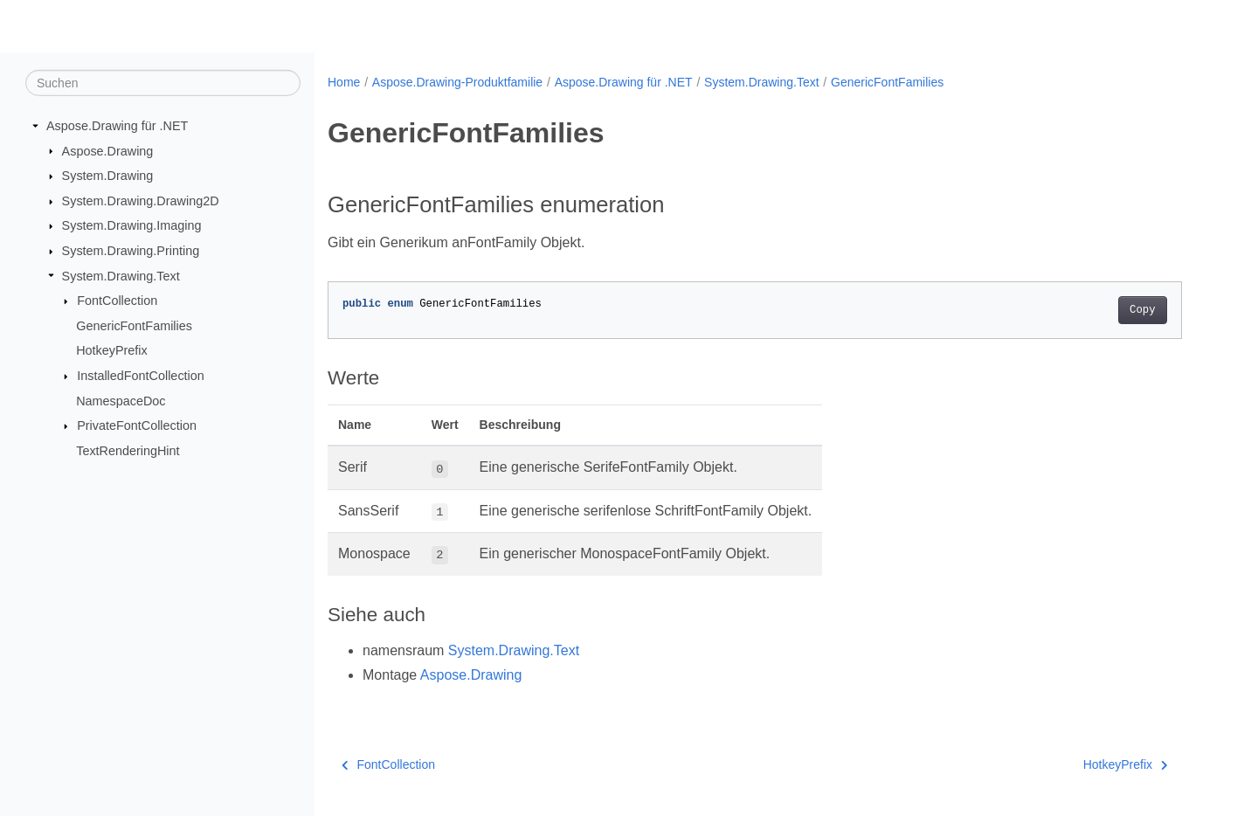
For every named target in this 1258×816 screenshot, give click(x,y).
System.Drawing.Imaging (132, 225)
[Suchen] (163, 83)
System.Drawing (108, 176)
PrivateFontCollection (137, 425)
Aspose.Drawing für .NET (117, 126)
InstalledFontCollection (140, 376)
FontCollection (117, 301)
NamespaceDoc (120, 401)
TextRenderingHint (127, 451)
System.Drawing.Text (121, 275)
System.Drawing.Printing (131, 251)
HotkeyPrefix (112, 350)
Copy (1142, 310)
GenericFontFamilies (134, 326)
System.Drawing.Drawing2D (140, 201)
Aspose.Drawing (108, 150)
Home (344, 82)
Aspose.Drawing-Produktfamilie (457, 82)
